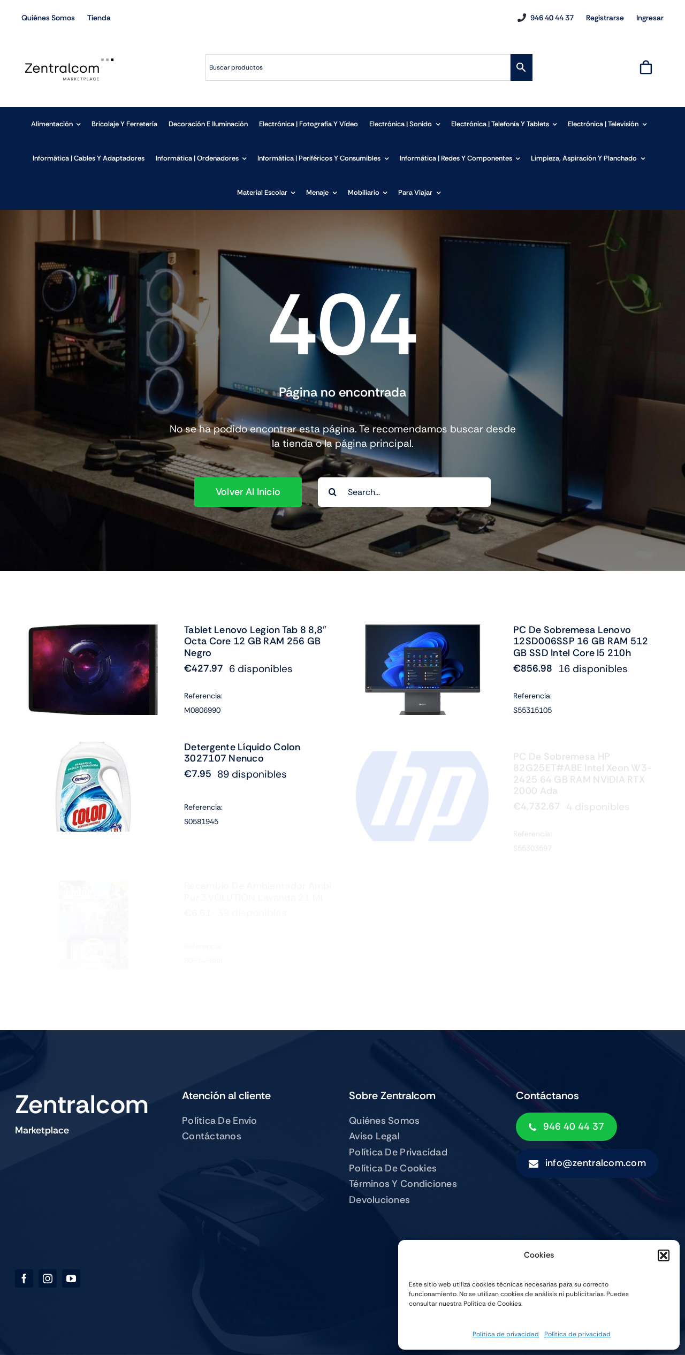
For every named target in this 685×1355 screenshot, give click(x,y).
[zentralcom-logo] (69, 61)
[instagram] (48, 1278)
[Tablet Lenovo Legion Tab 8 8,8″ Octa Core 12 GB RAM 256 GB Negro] (93, 631)
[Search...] (404, 492)
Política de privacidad (506, 1334)
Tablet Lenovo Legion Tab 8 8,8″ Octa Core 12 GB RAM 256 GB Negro (255, 641)
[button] (663, 1255)
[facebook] (24, 1278)
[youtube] (71, 1278)
